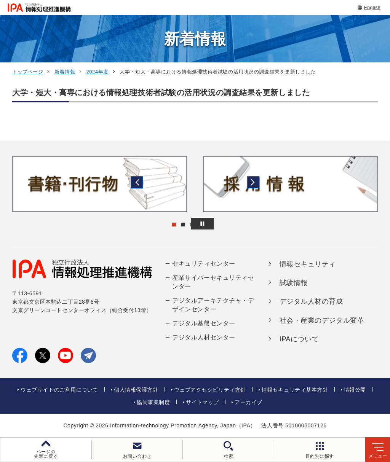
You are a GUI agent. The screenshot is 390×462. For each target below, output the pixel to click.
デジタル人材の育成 (311, 301)
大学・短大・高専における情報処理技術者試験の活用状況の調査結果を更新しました (161, 92)
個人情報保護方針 (136, 390)
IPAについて (299, 339)
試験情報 (294, 283)
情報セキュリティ (308, 264)
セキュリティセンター (203, 263)
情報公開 (355, 390)
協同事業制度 (153, 402)
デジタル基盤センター (203, 323)
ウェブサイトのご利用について (59, 390)
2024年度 (97, 72)
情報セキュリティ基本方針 (295, 390)
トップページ (27, 72)
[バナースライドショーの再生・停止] (216, 223)
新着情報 (64, 72)
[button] (11, 183)
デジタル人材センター (203, 337)
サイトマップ (202, 402)
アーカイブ (248, 402)
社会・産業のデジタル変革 (322, 320)
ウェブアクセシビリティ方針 (210, 390)
